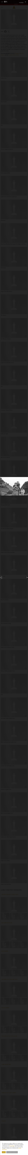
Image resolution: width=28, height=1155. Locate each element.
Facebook (5, 1)
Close (25, 2)
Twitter (6, 1)
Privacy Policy (11, 1145)
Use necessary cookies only (12, 1152)
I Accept (3, 1152)
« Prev (1, 577)
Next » (27, 577)
